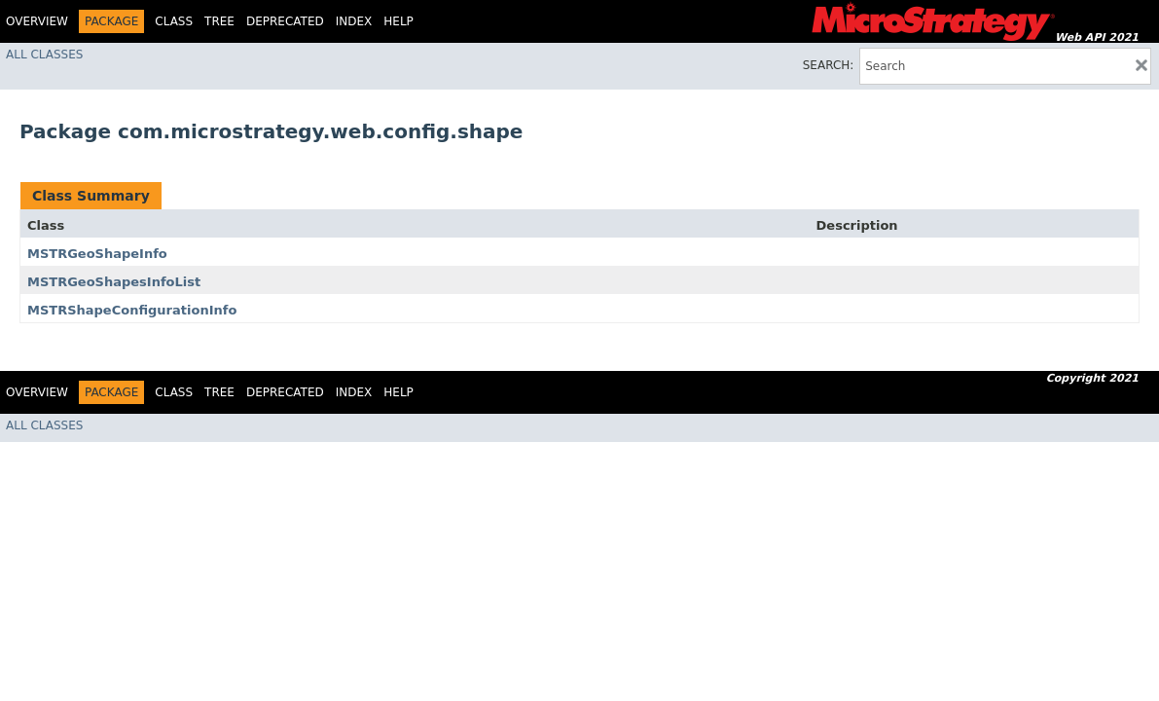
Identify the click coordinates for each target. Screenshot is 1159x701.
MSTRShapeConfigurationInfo (131, 310)
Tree (219, 21)
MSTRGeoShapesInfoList (113, 282)
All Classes (44, 54)
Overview (37, 21)
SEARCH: (828, 65)
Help (398, 21)
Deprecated (285, 21)
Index (354, 21)
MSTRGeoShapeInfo (97, 253)
